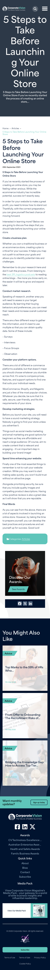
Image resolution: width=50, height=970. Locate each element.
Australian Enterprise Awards (25, 844)
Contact (25, 872)
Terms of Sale (24, 957)
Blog (25, 867)
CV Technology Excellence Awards (25, 840)
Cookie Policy (25, 964)
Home (6, 128)
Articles (15, 128)
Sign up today (39, 802)
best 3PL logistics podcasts (21, 274)
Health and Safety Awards (25, 849)
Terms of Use (9, 957)
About (25, 863)
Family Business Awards (25, 853)
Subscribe (25, 876)
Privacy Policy (40, 957)
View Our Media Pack (16, 910)
